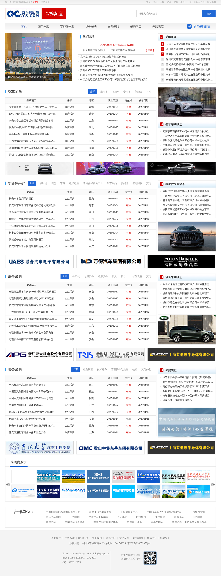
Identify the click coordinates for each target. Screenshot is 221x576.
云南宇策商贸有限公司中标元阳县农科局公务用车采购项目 (187, 44)
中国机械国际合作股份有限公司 (63, 512)
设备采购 (91, 26)
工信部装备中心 (129, 512)
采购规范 (158, 26)
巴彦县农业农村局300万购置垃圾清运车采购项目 (106, 75)
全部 (92, 91)
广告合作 (70, 538)
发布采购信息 (202, 26)
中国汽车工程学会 (98, 517)
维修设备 (137, 276)
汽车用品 (112, 183)
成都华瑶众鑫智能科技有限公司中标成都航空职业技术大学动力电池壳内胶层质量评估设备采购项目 (188, 302)
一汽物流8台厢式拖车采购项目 (116, 45)
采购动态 (135, 26)
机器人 (124, 276)
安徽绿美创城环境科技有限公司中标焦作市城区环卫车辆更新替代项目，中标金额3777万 (187, 80)
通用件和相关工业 (93, 183)
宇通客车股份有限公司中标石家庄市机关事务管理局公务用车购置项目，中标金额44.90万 (187, 69)
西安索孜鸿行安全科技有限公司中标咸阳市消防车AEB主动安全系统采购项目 (188, 205)
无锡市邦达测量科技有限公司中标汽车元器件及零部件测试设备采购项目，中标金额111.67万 (188, 289)
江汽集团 (198, 517)
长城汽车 (51, 522)
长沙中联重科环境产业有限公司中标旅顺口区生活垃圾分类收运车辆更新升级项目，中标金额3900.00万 (187, 74)
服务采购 (113, 26)
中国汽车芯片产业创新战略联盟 (164, 512)
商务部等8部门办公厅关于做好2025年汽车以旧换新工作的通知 (188, 382)
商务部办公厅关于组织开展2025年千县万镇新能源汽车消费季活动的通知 (188, 386)
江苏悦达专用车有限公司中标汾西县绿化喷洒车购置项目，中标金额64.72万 (187, 54)
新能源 (138, 91)
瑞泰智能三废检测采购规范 (177, 400)
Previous (8, 484)
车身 (62, 183)
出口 (182, 2)
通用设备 (103, 276)
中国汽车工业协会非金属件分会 (189, 522)
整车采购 (43, 26)
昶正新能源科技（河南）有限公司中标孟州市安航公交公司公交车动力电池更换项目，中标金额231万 (188, 214)
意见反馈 (124, 538)
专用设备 (89, 276)
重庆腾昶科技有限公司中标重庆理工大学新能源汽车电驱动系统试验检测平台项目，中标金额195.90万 (188, 298)
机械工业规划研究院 (100, 512)
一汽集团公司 (197, 512)
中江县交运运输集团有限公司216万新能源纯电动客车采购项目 (114, 79)
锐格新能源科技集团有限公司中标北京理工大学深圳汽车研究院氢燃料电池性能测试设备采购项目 (188, 293)
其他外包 (146, 369)
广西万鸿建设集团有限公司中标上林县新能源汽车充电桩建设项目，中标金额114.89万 (188, 196)
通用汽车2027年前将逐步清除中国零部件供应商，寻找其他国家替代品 (188, 191)
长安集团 (122, 517)
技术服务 (102, 369)
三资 (189, 2)
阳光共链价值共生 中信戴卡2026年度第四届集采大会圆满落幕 (28, 77)
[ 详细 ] (150, 50)
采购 (169, 2)
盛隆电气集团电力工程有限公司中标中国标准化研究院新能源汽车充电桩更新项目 (188, 200)
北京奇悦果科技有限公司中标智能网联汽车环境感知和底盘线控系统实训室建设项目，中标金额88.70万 (188, 307)
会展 (162, 2)
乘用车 (104, 91)
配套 (176, 2)
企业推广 (56, 538)
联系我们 (110, 538)
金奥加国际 (157, 522)
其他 (148, 91)
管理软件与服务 (119, 369)
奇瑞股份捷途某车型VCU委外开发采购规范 (186, 395)
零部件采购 (67, 26)
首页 (148, 2)
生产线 (76, 276)
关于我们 (97, 538)
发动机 (43, 183)
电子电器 (74, 183)
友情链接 (83, 538)
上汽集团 (75, 517)
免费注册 (45, 2)
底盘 (53, 183)
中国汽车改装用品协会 (105, 522)
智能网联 (137, 183)
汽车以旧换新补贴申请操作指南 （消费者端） (187, 377)
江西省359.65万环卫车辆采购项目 (98, 70)
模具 (114, 276)
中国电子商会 (134, 522)
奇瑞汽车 (179, 517)
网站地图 (211, 2)
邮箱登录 (165, 538)
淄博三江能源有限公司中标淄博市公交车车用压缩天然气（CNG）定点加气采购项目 (188, 209)
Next (213, 484)
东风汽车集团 (53, 517)
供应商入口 (199, 2)
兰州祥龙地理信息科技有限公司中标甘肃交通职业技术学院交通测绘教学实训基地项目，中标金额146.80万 (187, 49)
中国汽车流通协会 (75, 522)
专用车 (127, 91)
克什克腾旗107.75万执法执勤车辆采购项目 (103, 56)
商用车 (115, 91)
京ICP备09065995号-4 (138, 543)
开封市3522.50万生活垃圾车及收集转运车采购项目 (107, 61)
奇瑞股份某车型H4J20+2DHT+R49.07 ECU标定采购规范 (188, 391)
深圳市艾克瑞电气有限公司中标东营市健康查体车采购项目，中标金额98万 (187, 59)
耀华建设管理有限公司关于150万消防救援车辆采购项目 (110, 66)
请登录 (36, 2)
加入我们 (151, 538)
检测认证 (88, 369)
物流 (134, 369)
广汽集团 (141, 517)
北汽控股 (160, 517)
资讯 (155, 2)
